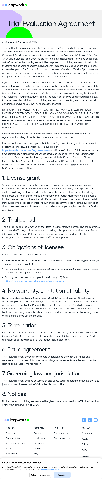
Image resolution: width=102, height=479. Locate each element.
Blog (36, 453)
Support (10, 448)
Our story (38, 432)
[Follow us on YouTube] (96, 420)
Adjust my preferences (40, 476)
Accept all (62, 476)
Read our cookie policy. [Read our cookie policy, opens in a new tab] (50, 470)
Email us (85, 438)
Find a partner (61, 432)
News (36, 458)
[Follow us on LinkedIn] (84, 420)
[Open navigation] (97, 5)
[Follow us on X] (90, 420)
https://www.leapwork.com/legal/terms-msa (26, 150)
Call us (84, 444)
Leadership (39, 438)
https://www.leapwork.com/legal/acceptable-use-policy (35, 280)
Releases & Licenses (15, 443)
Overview (10, 432)
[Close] (98, 463)
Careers (37, 448)
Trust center (12, 453)
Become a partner (63, 438)
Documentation (13, 438)
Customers (39, 443)
